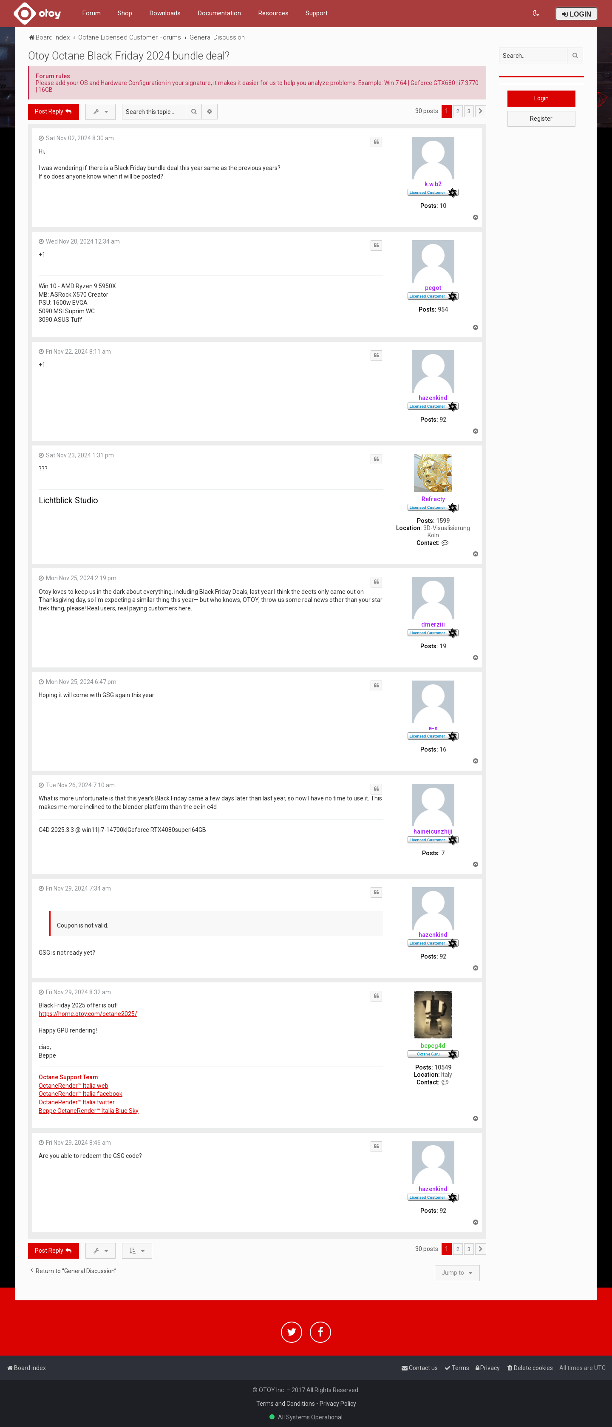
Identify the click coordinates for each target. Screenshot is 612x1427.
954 (443, 309)
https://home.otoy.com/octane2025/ (88, 1013)
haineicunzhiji (433, 831)
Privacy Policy (338, 1403)
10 (442, 205)
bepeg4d (433, 1045)
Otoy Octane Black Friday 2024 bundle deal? (129, 56)
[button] (480, 111)
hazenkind (433, 397)
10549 (442, 1067)
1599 (443, 520)
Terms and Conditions (285, 1403)
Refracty (433, 499)
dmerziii (433, 624)
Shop (125, 13)
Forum (91, 13)
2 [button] (457, 111)
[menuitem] (537, 13)
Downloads (165, 13)
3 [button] (469, 111)
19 (442, 646)
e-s (433, 728)
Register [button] (541, 118)
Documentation (219, 13)
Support (317, 13)
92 (442, 419)
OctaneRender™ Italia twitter (77, 1102)
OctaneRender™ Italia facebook (80, 1093)
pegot (433, 287)
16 (442, 749)
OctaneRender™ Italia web (73, 1085)
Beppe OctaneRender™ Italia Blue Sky (89, 1110)
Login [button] (541, 98)
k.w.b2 (433, 184)
